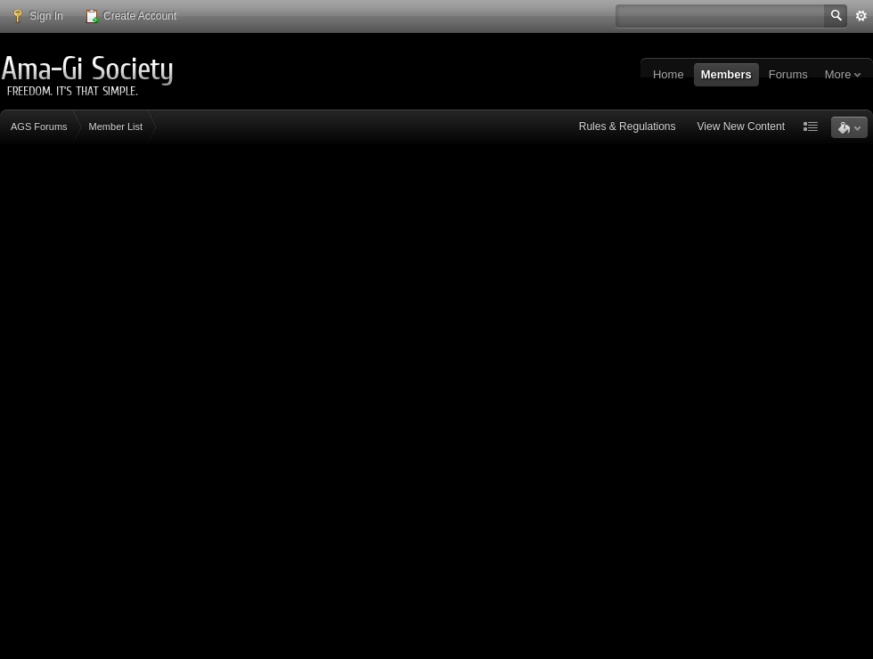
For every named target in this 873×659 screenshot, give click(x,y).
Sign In (37, 16)
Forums (788, 74)
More (843, 74)
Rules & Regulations (627, 126)
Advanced (861, 16)
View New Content (742, 126)
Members (726, 74)
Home (668, 74)
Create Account (130, 16)
